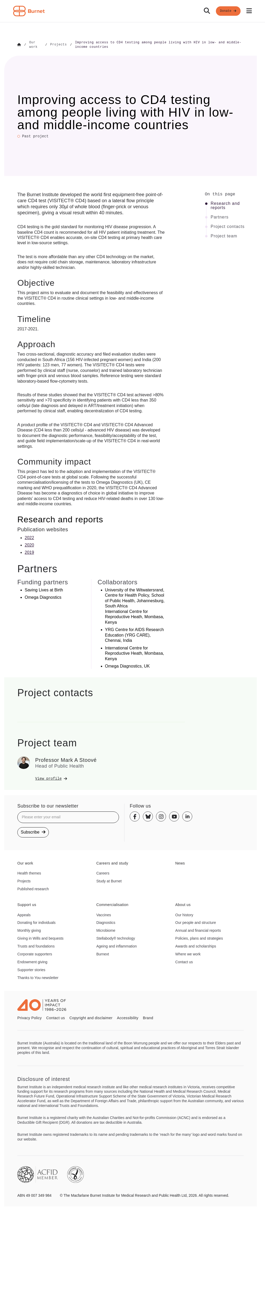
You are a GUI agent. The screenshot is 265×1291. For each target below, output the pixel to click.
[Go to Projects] (58, 45)
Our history (184, 914)
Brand (148, 1017)
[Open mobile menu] (249, 11)
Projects (24, 880)
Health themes (29, 873)
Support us (26, 904)
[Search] (207, 11)
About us (183, 904)
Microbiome (105, 930)
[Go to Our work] (35, 44)
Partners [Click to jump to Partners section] (219, 217)
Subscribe (33, 831)
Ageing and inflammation (116, 946)
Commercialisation (112, 904)
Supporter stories (31, 969)
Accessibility (127, 1017)
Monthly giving (29, 930)
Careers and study (112, 863)
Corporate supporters (34, 953)
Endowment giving (32, 961)
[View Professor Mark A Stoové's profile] (110, 778)
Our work (25, 863)
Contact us (184, 961)
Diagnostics (105, 922)
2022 (29, 537)
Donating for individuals (36, 922)
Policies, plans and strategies (199, 938)
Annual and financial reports (198, 930)
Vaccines (103, 914)
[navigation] (132, 11)
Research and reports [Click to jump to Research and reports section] (225, 205)
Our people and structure (195, 922)
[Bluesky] (148, 816)
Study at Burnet (109, 880)
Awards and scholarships (195, 946)
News (180, 863)
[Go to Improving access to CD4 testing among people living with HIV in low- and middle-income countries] (159, 44)
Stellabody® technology (115, 938)
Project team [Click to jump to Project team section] (224, 235)
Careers (103, 873)
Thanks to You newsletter (37, 977)
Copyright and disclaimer (90, 1017)
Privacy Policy (29, 1017)
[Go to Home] (19, 45)
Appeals (24, 914)
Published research (33, 888)
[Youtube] (174, 816)
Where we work (187, 953)
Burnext (102, 953)
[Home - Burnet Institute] (29, 11)
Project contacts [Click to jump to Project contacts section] (228, 226)
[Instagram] (161, 816)
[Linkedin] (187, 816)
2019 (29, 552)
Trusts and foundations (36, 946)
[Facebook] (135, 816)
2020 (29, 544)
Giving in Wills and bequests (40, 938)
